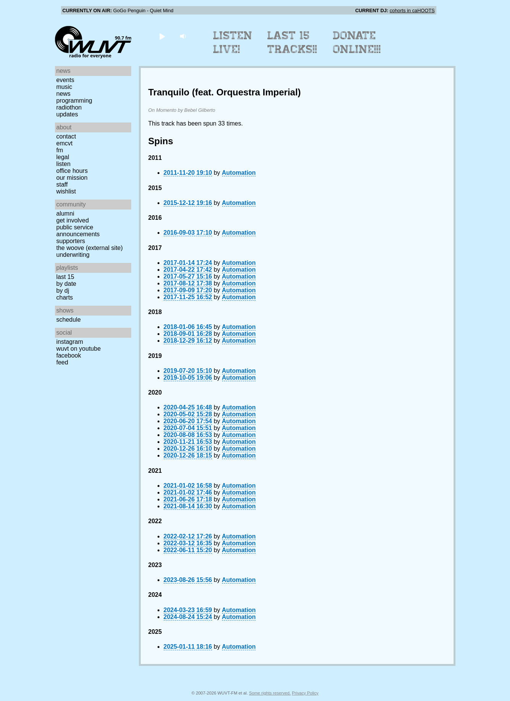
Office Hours (72, 171)
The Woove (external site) (89, 248)
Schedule (68, 319)
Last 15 (65, 277)
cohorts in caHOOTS (411, 10)
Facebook (68, 355)
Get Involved (72, 220)
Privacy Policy (305, 693)
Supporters (70, 241)
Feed (62, 362)
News (63, 93)
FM (59, 150)
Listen (63, 164)
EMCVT (64, 143)
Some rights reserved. (270, 693)
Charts (64, 297)
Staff (62, 184)
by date (66, 283)
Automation (239, 172)
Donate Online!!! (357, 42)
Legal (62, 157)
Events (65, 80)
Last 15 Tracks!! (292, 42)
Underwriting (73, 254)
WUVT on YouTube (78, 348)
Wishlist (66, 191)
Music (64, 87)
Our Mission (72, 177)
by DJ (62, 290)
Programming (74, 100)
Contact (66, 136)
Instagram (69, 341)
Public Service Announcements (78, 230)
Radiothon (69, 107)
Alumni (65, 213)
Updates (67, 114)
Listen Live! (233, 42)
